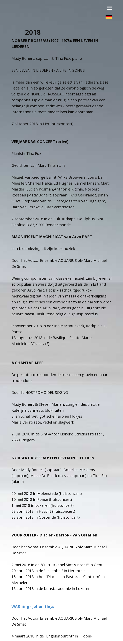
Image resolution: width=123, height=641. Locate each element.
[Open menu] (109, 8)
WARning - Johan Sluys (33, 606)
